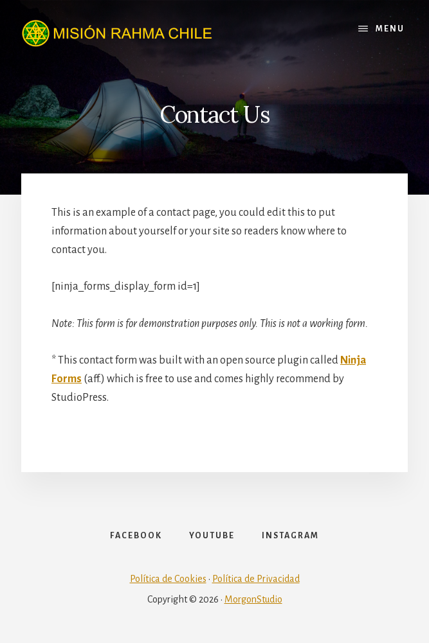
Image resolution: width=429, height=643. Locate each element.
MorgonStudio (253, 599)
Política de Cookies (168, 579)
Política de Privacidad (256, 579)
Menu (390, 28)
